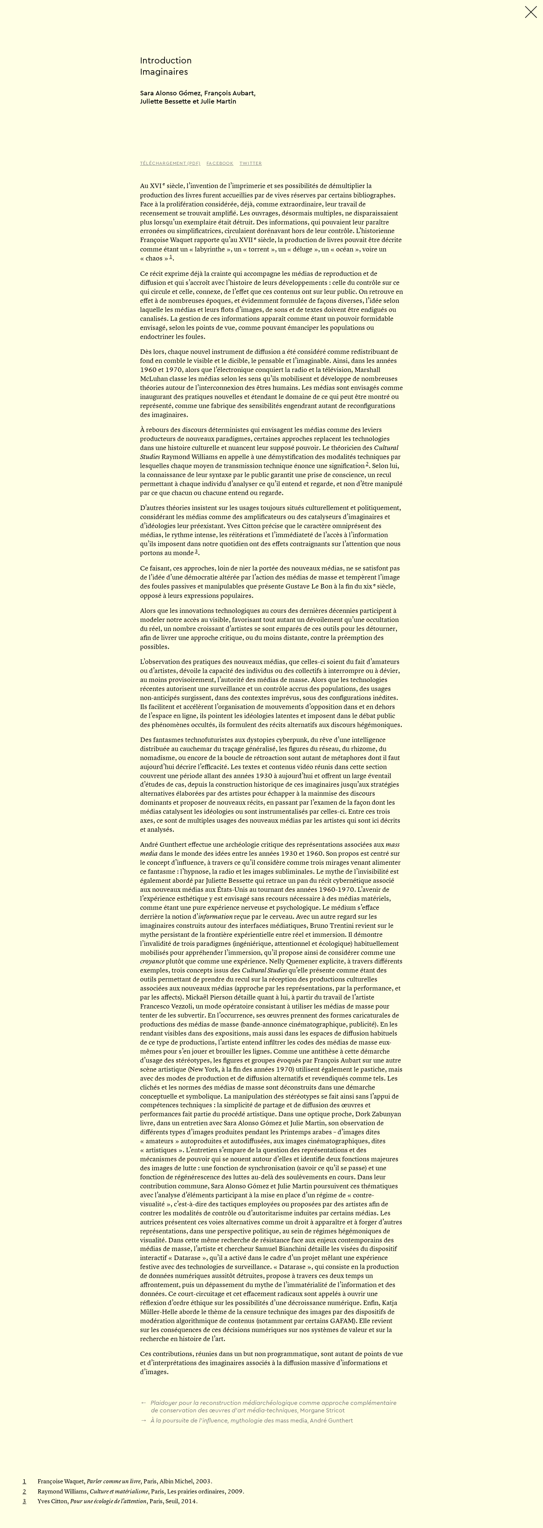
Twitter (251, 163)
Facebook (220, 163)
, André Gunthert (246, 1420)
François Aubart (229, 93)
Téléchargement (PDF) (170, 163)
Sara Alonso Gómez (170, 93)
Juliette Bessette (165, 101)
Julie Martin (218, 101)
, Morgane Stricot (268, 1406)
